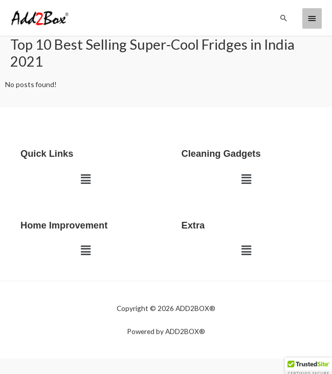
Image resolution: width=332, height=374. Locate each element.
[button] (284, 18)
